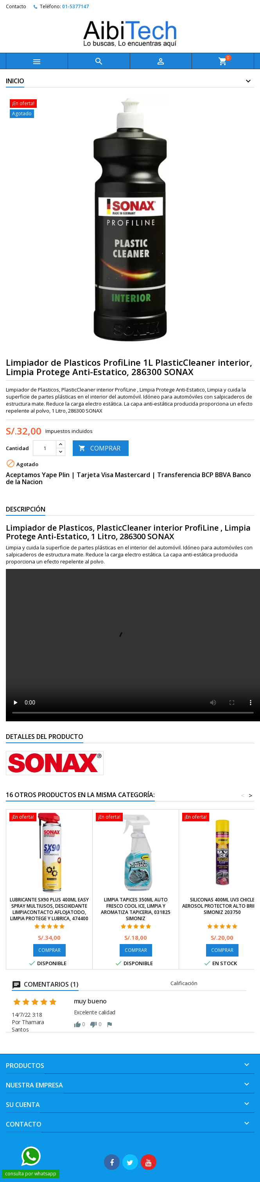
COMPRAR (99, 448)
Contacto (16, 6)
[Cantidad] (44, 448)
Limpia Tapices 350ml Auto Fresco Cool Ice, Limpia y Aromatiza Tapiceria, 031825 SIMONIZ (135, 909)
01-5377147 (75, 6)
